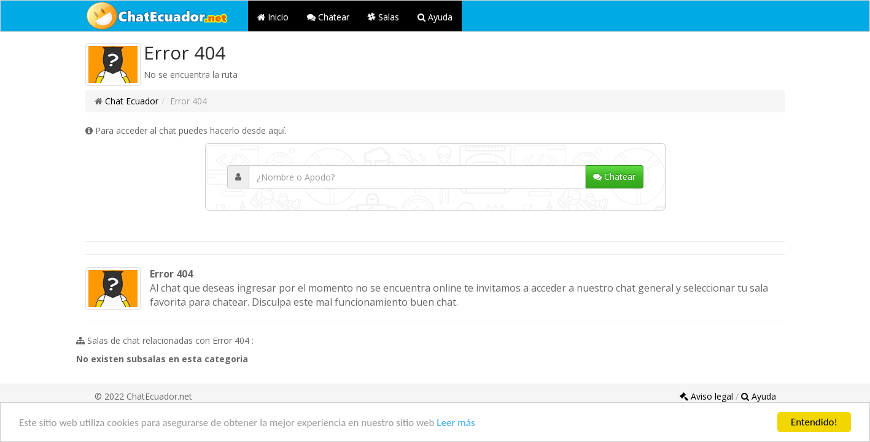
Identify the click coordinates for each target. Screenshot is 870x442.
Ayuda (435, 17)
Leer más (456, 422)
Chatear (328, 17)
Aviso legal (708, 396)
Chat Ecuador (131, 101)
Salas (383, 17)
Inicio (273, 17)
